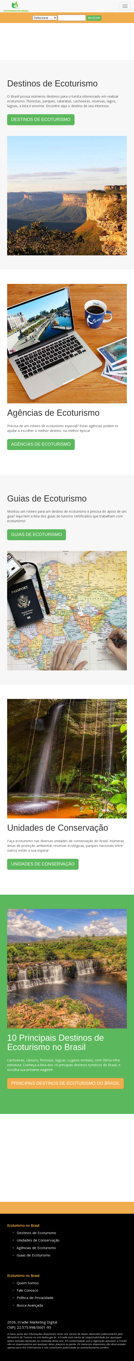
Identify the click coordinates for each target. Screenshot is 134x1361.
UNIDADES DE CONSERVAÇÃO (42, 864)
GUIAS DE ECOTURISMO (36, 534)
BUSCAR (94, 18)
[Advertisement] (67, 1158)
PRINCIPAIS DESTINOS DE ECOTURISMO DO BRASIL (65, 1083)
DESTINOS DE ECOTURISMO (40, 119)
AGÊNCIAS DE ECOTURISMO (41, 444)
